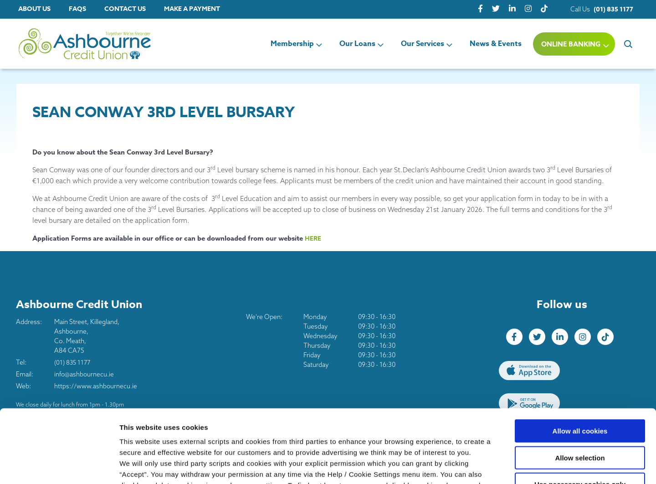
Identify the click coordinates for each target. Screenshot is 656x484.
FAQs (77, 9)
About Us (34, 9)
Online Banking (570, 44)
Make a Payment (192, 9)
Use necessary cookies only (579, 417)
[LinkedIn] (512, 9)
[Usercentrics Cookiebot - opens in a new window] (59, 466)
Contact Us (125, 9)
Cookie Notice (143, 429)
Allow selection (580, 391)
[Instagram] (528, 9)
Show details (478, 466)
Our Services (422, 43)
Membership (292, 43)
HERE (313, 238)
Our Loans (357, 43)
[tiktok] (544, 9)
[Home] (68, 44)
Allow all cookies (580, 364)
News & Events (496, 43)
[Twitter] (496, 9)
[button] (627, 43)
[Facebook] (480, 9)
